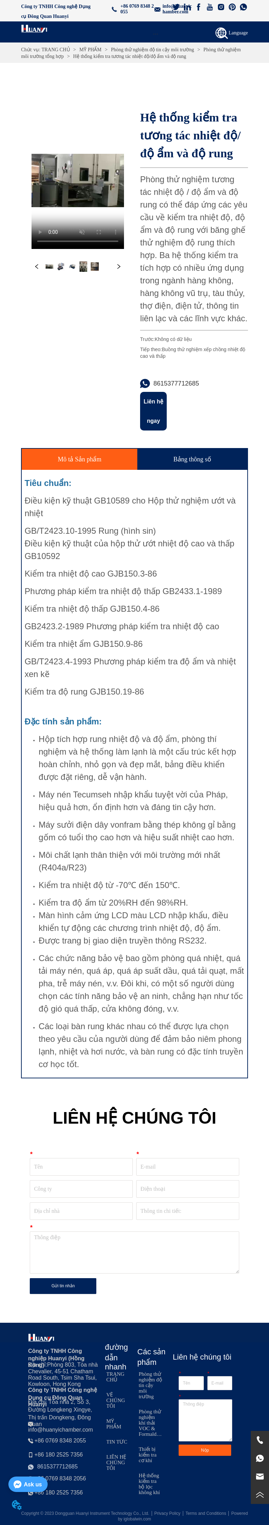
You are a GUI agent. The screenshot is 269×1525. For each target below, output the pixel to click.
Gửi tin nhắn (63, 1285)
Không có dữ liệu (173, 339)
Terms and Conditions (206, 1513)
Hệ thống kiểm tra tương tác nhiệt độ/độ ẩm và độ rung (129, 56)
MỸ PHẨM (90, 49)
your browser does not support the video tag (78, 180)
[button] (155, 34)
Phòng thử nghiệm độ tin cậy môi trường (152, 49)
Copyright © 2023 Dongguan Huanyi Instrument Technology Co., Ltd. (85, 1513)
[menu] (155, 33)
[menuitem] (155, 33)
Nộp (205, 1450)
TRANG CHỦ (55, 49)
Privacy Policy (167, 1513)
